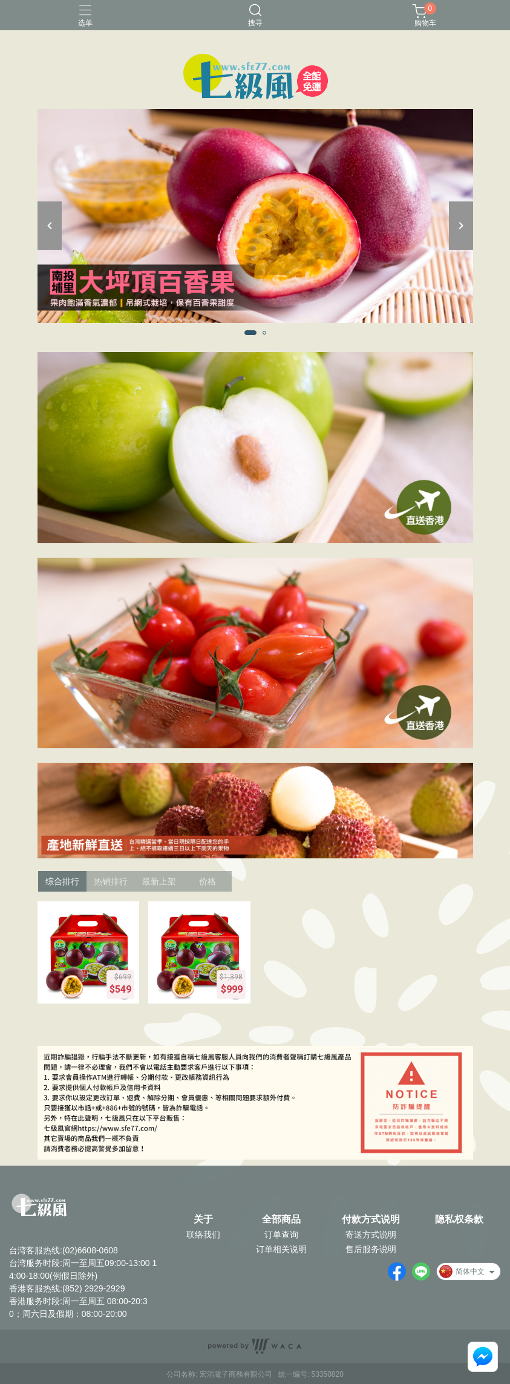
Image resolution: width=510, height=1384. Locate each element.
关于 (203, 1219)
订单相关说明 (281, 1249)
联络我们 (203, 1234)
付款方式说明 (371, 1219)
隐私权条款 (459, 1219)
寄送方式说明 (370, 1234)
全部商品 (281, 1219)
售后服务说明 (370, 1249)
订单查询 (281, 1234)
